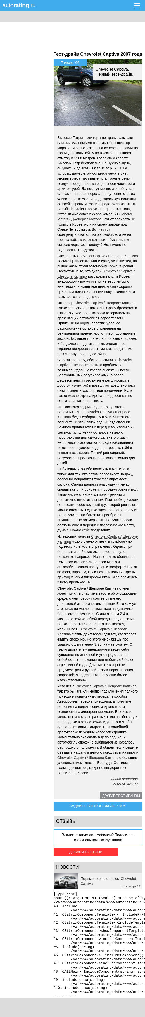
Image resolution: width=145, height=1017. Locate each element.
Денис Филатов (124, 779)
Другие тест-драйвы (121, 796)
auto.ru (19, 5)
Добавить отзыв (82, 851)
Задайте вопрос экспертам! (98, 806)
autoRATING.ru (125, 784)
